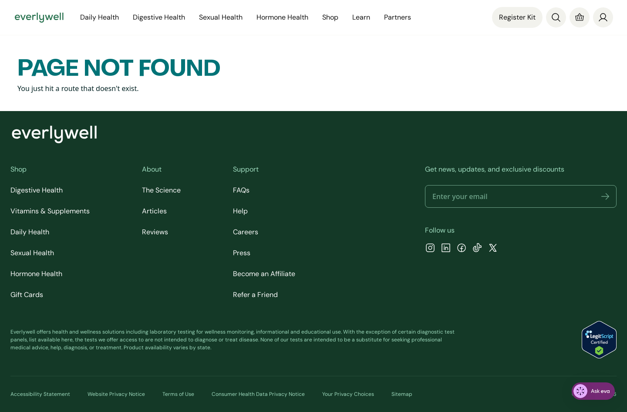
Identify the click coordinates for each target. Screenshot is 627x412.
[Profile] (603, 17)
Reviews (155, 231)
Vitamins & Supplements (50, 211)
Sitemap (401, 394)
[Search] (556, 17)
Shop (330, 17)
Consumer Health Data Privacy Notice (258, 394)
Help (240, 211)
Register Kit (517, 17)
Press (241, 252)
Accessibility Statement (40, 394)
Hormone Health (282, 17)
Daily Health (99, 17)
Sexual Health (221, 17)
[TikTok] (477, 249)
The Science (161, 190)
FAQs (241, 190)
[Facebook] (461, 249)
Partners (397, 17)
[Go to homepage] (39, 17)
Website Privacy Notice (116, 394)
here (67, 339)
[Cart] (580, 17)
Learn (361, 17)
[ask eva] (593, 391)
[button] (605, 196)
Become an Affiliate (264, 273)
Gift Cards (26, 294)
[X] (493, 249)
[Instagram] (430, 249)
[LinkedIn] (446, 249)
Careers (245, 231)
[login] (603, 17)
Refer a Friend (255, 294)
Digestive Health (159, 17)
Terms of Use (178, 394)
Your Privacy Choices (348, 394)
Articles (154, 211)
